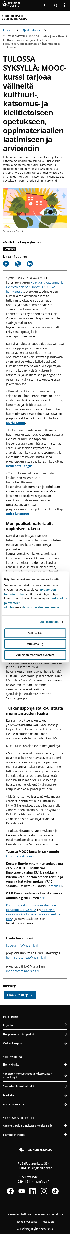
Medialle (35, 1095)
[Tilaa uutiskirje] (20, 995)
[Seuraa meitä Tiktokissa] (55, 1191)
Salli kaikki (35, 633)
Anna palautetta (35, 1104)
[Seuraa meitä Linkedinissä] (32, 1191)
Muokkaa (35, 644)
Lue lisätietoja (49, 621)
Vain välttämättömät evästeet (35, 655)
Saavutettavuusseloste (49, 1214)
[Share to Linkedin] (30, 264)
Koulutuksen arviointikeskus (14, 17)
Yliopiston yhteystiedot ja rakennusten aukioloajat (35, 1075)
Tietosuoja (48, 1221)
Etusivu (7, 30)
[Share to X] (18, 264)
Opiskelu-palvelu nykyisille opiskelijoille (35, 1125)
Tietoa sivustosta (26, 1221)
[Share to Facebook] (6, 264)
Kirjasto (35, 1025)
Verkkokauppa (35, 1043)
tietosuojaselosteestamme (40, 607)
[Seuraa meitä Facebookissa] (10, 1191)
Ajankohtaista (31, 30)
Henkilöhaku (35, 1064)
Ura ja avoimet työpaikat (35, 1034)
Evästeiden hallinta (19, 1214)
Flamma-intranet (35, 1135)
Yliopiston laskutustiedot (35, 1086)
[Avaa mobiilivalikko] (63, 17)
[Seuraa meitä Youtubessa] (21, 1191)
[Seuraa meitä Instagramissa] (44, 1191)
